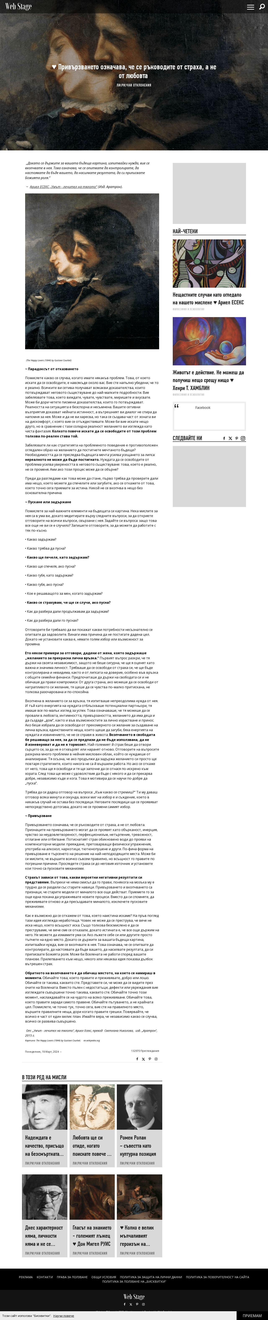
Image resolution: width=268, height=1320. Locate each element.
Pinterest (137, 1304)
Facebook (137, 1059)
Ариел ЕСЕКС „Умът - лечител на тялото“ (63, 186)
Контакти (45, 1277)
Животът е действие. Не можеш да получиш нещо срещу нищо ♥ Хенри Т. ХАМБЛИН (208, 380)
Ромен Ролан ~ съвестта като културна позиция (138, 1145)
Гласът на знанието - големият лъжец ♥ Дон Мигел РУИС (92, 1235)
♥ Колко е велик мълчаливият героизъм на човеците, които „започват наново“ (139, 1244)
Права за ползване (72, 1277)
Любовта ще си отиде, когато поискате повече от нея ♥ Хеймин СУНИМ (92, 1154)
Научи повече (63, 1316)
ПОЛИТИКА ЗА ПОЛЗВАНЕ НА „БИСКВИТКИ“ (134, 1281)
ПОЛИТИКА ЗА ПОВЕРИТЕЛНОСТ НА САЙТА (217, 1277)
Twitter (143, 1059)
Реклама (26, 1277)
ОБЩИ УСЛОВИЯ (103, 1277)
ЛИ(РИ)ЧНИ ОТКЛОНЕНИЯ (134, 85)
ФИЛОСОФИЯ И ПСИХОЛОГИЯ (188, 309)
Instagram (156, 1059)
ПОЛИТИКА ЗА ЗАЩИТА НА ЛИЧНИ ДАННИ (151, 1277)
